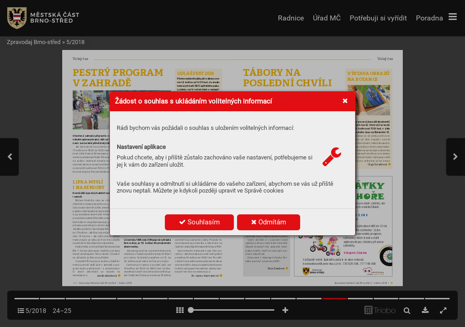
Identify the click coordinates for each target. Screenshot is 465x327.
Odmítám (268, 222)
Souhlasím (199, 222)
